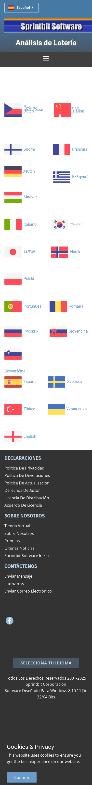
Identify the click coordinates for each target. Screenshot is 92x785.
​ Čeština (20, 108)
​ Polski (19, 278)
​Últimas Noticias (19, 548)
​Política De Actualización (27, 483)
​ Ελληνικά (71, 177)
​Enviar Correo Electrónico (28, 591)
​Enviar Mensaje (18, 576)
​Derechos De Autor (22, 490)
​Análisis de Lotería (46, 42)
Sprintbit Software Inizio (26, 555)
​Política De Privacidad (24, 468)
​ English (20, 436)
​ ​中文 (67, 108)
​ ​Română (66, 306)
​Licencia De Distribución (26, 498)
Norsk (65, 251)
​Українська (67, 409)
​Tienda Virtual (17, 525)
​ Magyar (20, 197)
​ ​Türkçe (19, 409)
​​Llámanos (14, 583)
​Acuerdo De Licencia (23, 505)
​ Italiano (20, 224)
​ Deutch (19, 171)
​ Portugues (22, 306)
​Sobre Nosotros (19, 533)
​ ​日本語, (20, 251)
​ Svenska (65, 381)
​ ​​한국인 (66, 224)
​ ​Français (70, 149)
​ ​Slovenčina (69, 331)
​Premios (12, 540)
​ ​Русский (21, 331)
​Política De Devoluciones (27, 475)
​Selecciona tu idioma (46, 663)
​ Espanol (21, 381)
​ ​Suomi (19, 149)
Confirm (21, 777)
